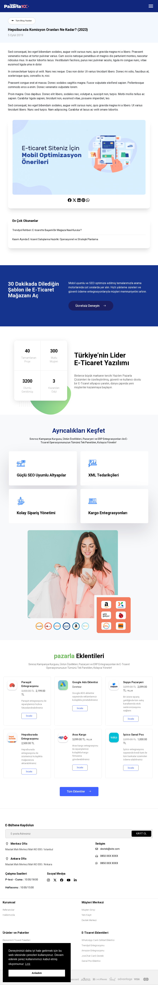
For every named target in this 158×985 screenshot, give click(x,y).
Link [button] (27, 963)
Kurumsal (9, 902)
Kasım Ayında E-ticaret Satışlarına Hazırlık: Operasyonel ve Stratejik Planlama (55, 239)
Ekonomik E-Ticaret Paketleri (16, 940)
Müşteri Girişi (88, 909)
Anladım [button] (37, 973)
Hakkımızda (9, 915)
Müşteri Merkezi (93, 902)
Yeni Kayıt (86, 915)
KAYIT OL (141, 833)
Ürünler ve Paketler (16, 932)
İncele (29, 716)
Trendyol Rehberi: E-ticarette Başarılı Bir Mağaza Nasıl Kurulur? (47, 230)
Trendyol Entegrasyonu (93, 945)
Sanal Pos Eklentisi (91, 961)
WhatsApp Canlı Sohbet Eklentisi (98, 940)
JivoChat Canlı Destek (93, 955)
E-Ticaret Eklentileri (95, 932)
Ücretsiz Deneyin (90, 306)
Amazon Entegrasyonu (93, 950)
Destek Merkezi (89, 920)
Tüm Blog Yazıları (22, 21)
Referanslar (8, 909)
